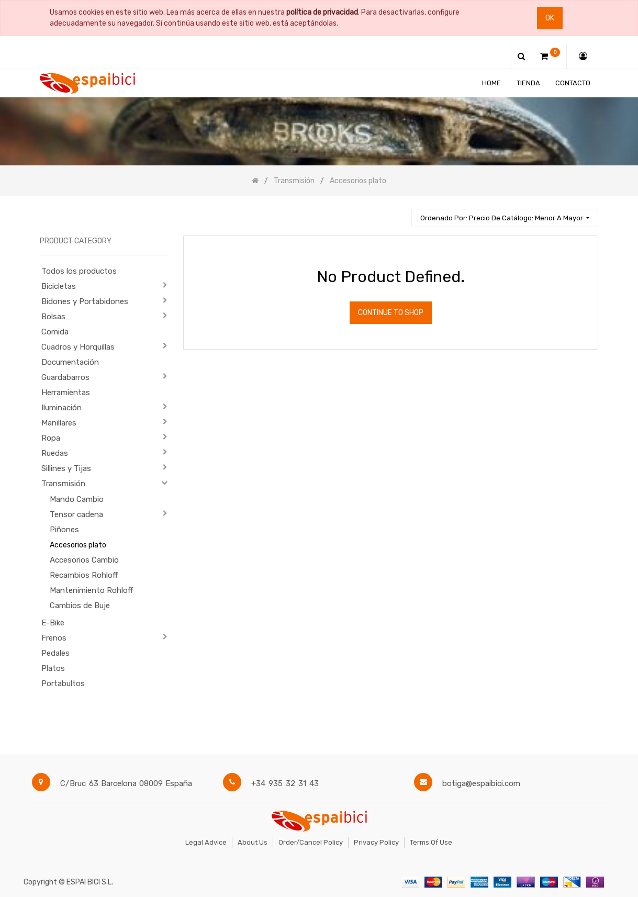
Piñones (64, 529)
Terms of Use (431, 842)
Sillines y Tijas (66, 468)
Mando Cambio (77, 499)
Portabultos (63, 683)
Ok (549, 18)
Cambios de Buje (80, 605)
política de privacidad (322, 12)
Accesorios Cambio (84, 560)
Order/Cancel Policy (310, 842)
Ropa (50, 438)
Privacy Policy (376, 842)
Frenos (53, 638)
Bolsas (53, 316)
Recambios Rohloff (84, 575)
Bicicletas (58, 286)
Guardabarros (65, 377)
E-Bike (52, 622)
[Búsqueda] (398, 213)
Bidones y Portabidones (84, 301)
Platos (53, 668)
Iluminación (61, 407)
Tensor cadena (76, 514)
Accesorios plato (78, 545)
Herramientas (65, 392)
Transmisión (63, 483)
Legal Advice (206, 842)
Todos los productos (79, 271)
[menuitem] (491, 83)
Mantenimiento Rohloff (91, 590)
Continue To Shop (390, 312)
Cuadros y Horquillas (78, 347)
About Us (252, 842)
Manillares (58, 423)
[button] (504, 218)
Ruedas (54, 453)
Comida (55, 332)
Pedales (55, 653)
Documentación (70, 362)
